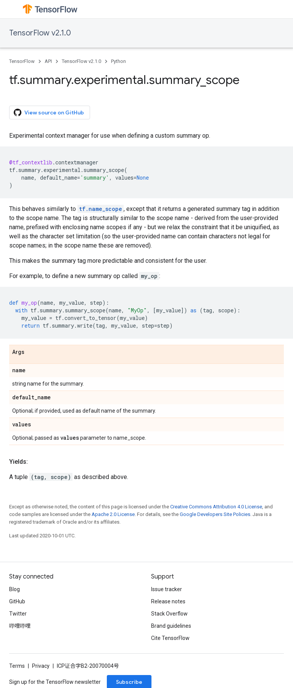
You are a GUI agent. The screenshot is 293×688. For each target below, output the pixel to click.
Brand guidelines (171, 626)
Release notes (168, 601)
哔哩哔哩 (20, 626)
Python (118, 61)
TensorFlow (22, 61)
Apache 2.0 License (113, 514)
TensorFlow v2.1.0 (40, 33)
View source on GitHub (49, 112)
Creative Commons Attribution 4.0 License (216, 507)
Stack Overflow (169, 614)
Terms (17, 666)
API (48, 61)
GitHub (17, 601)
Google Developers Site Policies (215, 514)
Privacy (41, 666)
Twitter (18, 614)
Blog (14, 589)
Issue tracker (166, 589)
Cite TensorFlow (170, 638)
